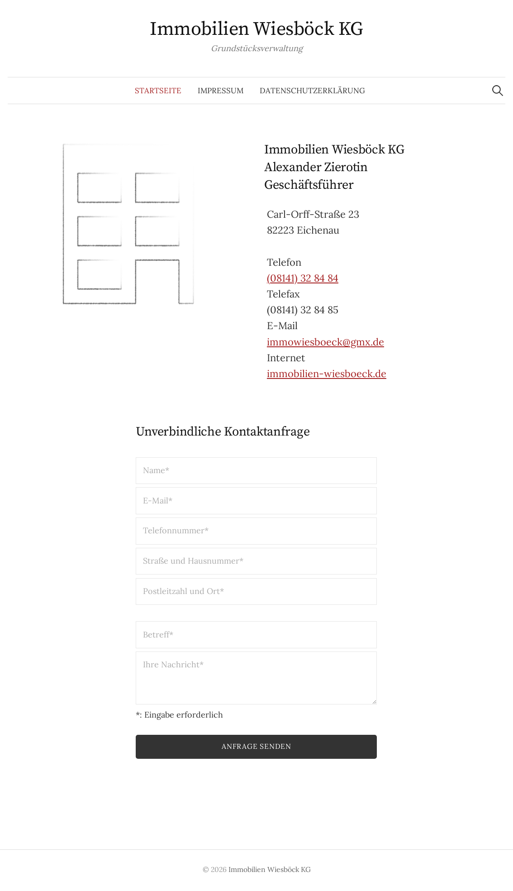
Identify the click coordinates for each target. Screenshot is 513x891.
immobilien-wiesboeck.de (326, 373)
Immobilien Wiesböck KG (256, 29)
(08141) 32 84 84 (302, 278)
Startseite (158, 91)
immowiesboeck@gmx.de (325, 341)
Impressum (220, 91)
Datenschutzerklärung (312, 91)
